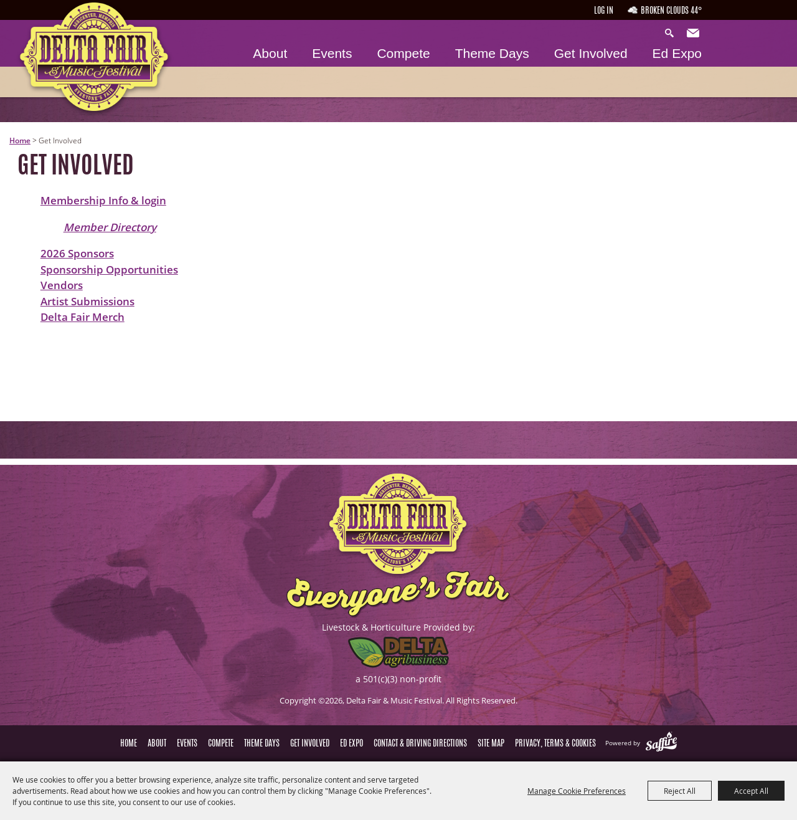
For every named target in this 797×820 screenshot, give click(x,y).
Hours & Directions (755, 20)
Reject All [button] (680, 791)
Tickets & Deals (755, 79)
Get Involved (591, 53)
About (270, 53)
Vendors (61, 285)
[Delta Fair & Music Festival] (94, 60)
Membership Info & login (103, 200)
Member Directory (110, 227)
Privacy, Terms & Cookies (555, 744)
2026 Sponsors (77, 253)
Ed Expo (677, 53)
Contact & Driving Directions (420, 744)
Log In (603, 11)
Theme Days (492, 53)
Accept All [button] (751, 791)
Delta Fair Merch (82, 317)
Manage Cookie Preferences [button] (576, 791)
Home (20, 140)
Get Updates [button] (694, 34)
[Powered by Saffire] (661, 742)
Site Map (491, 744)
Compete (403, 53)
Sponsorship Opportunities (109, 269)
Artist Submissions (87, 301)
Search (672, 34)
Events (332, 53)
